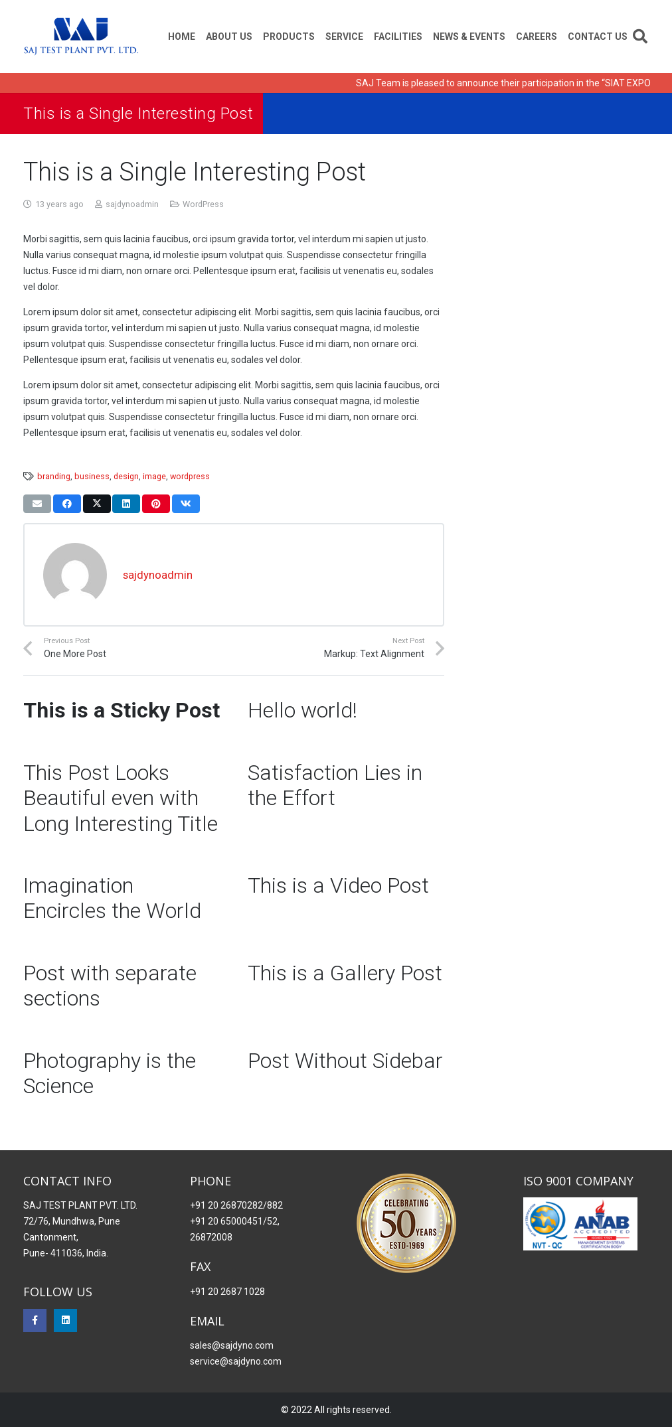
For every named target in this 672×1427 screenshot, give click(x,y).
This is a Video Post (338, 885)
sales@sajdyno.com (232, 1345)
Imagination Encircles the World (112, 898)
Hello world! (302, 710)
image (154, 476)
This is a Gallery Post (345, 973)
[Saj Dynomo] (81, 36)
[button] (640, 36)
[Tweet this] (97, 503)
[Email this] (37, 503)
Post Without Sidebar (345, 1060)
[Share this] (67, 503)
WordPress (203, 204)
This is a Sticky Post (121, 710)
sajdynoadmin (132, 204)
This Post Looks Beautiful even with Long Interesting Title (120, 798)
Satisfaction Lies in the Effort (335, 785)
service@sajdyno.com (236, 1361)
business (92, 476)
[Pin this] (156, 503)
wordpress (190, 476)
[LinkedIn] (65, 1320)
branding (53, 476)
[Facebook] (34, 1320)
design (126, 476)
